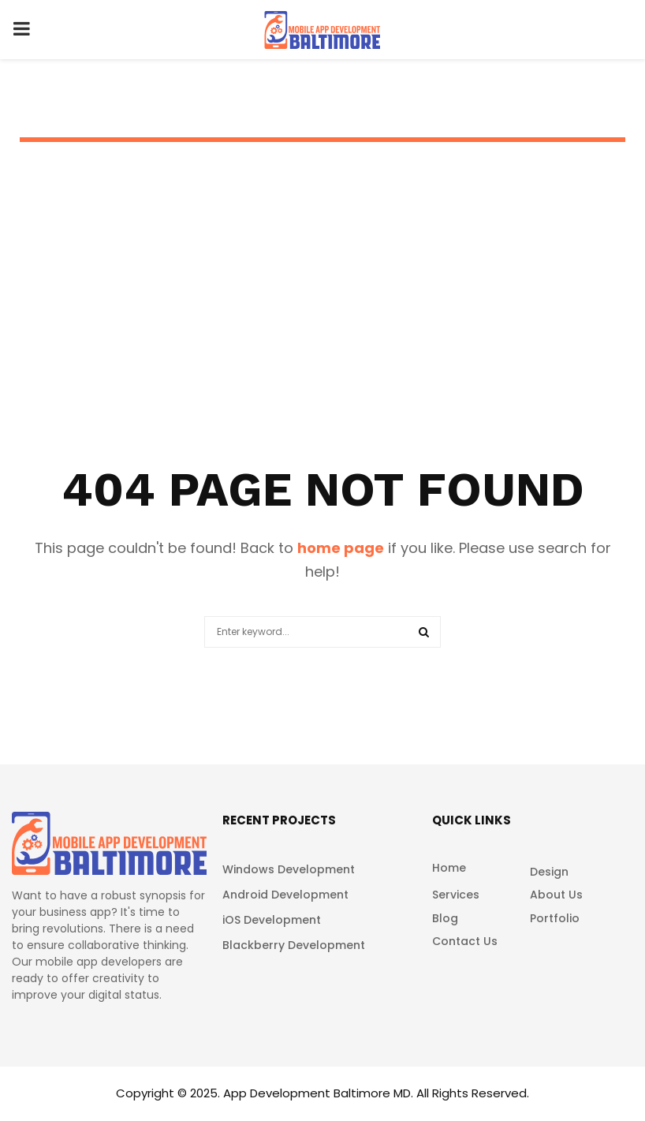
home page (340, 548)
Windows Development (288, 869)
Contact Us (465, 940)
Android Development (285, 894)
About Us (556, 894)
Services (455, 894)
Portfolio (555, 918)
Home (449, 868)
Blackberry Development (293, 945)
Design (549, 872)
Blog (445, 918)
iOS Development (271, 920)
